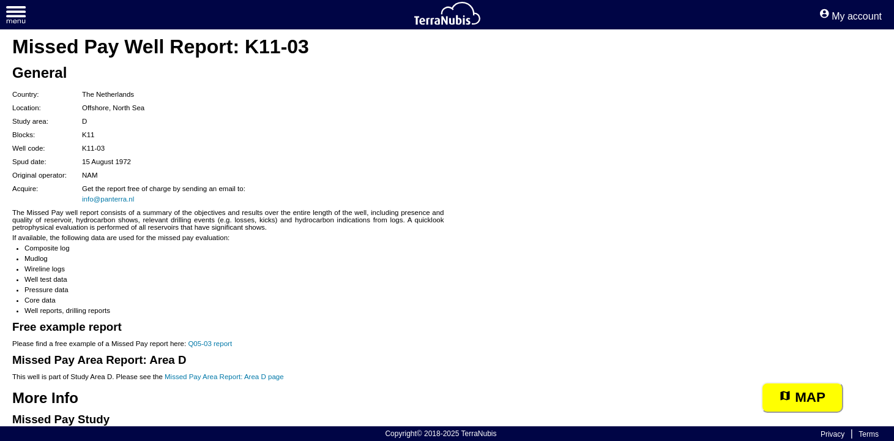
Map (802, 397)
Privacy (832, 434)
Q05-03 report (210, 343)
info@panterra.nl (108, 199)
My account (851, 16)
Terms (869, 434)
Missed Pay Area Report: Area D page (224, 376)
